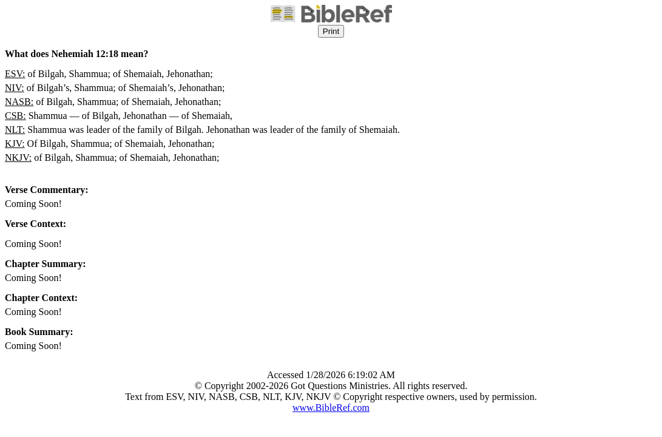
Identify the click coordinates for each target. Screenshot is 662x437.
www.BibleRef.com (331, 407)
